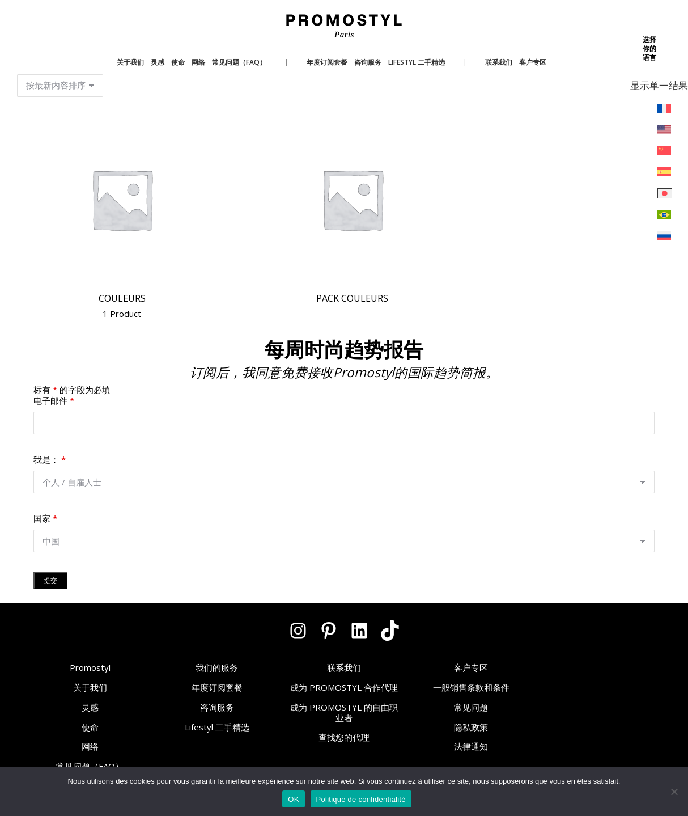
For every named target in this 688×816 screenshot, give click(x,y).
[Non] (673, 791)
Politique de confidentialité (361, 799)
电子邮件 (53, 400)
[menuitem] (665, 109)
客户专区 (471, 667)
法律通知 (471, 746)
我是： (49, 459)
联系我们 (344, 667)
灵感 (90, 707)
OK (293, 799)
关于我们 (90, 687)
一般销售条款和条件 (471, 687)
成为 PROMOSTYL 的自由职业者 (344, 712)
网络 (90, 746)
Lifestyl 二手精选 (217, 727)
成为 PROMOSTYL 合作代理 (344, 687)
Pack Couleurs (352, 298)
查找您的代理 (344, 737)
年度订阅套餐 (217, 687)
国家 (45, 518)
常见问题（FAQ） (90, 766)
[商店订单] (60, 85)
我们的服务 (217, 667)
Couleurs (122, 306)
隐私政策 (471, 727)
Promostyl (90, 667)
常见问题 (471, 707)
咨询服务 (217, 707)
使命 (90, 727)
